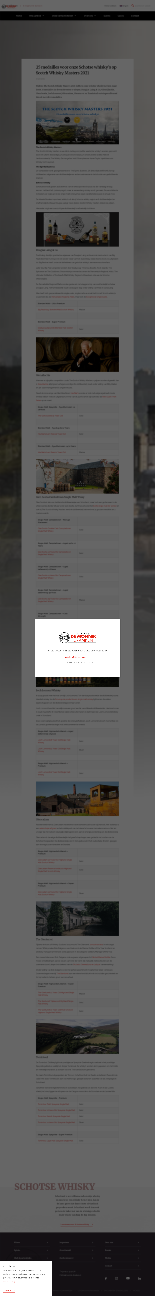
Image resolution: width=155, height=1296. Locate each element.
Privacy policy (9, 1281)
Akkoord (7, 1290)
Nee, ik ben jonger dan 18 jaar (77, 662)
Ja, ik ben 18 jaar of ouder (76, 657)
